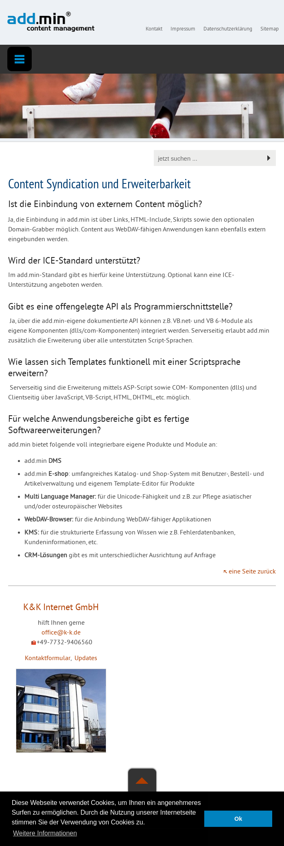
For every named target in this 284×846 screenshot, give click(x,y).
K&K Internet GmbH (61, 607)
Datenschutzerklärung (227, 29)
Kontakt (154, 29)
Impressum (182, 29)
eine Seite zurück (252, 572)
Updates (85, 658)
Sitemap (269, 29)
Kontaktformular (47, 658)
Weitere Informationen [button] (45, 833)
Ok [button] (238, 818)
